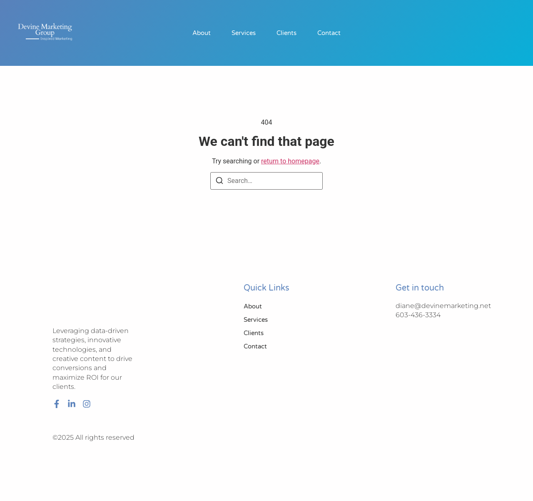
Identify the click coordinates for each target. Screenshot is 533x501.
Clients (286, 33)
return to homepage (290, 161)
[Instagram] (86, 404)
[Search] (219, 182)
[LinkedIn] (71, 404)
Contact (329, 33)
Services (244, 33)
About (201, 33)
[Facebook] (56, 404)
